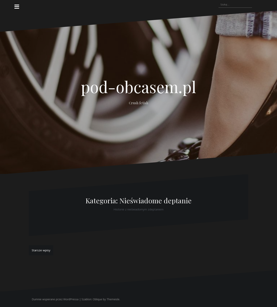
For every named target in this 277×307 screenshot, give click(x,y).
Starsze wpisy (41, 250)
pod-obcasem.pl (138, 86)
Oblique (97, 299)
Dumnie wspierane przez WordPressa (55, 299)
